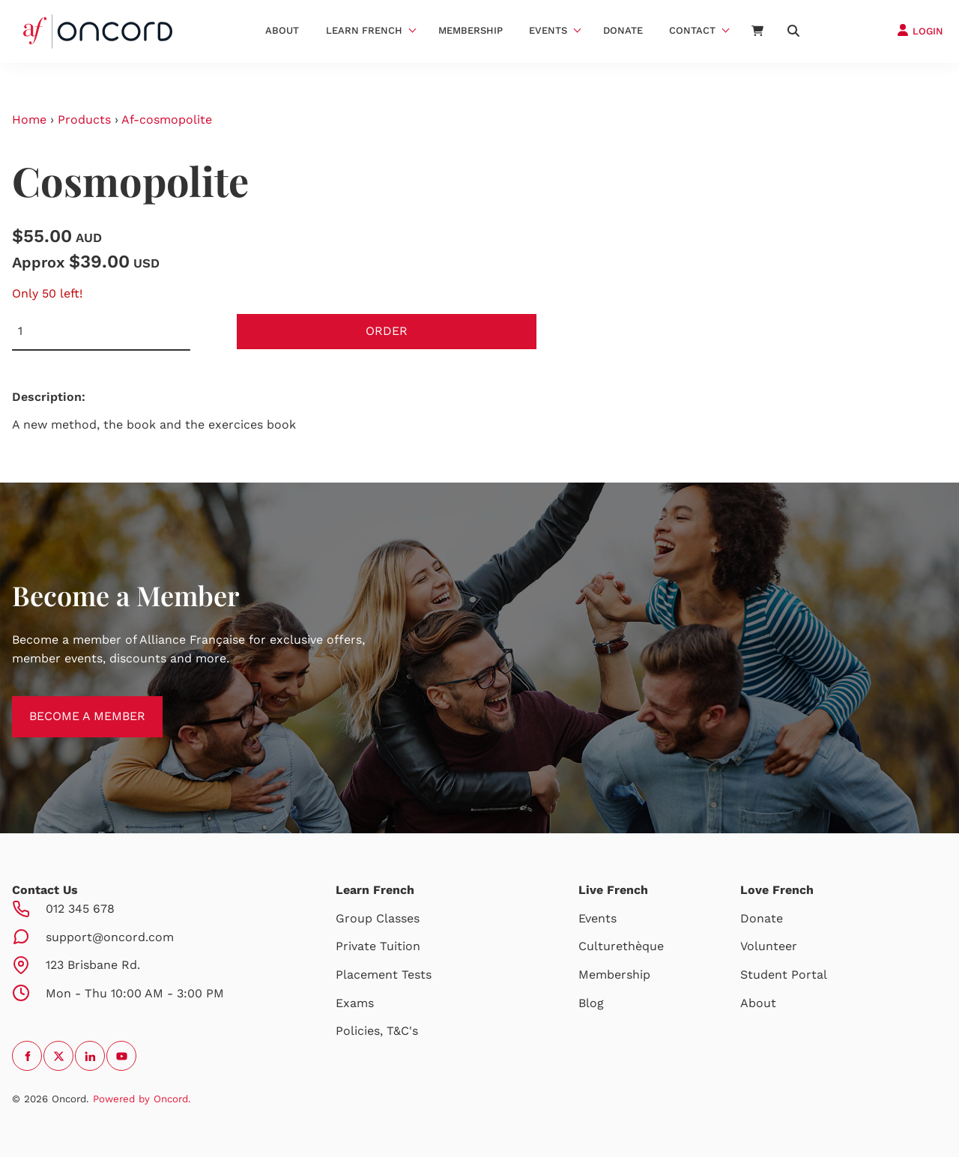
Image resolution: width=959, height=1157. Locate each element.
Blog (591, 1003)
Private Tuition (378, 946)
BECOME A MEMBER (70, 705)
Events (548, 30)
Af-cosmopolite (166, 119)
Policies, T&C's (377, 1031)
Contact (692, 30)
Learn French (364, 30)
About (282, 30)
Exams (355, 1003)
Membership (470, 30)
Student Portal (783, 974)
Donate (623, 30)
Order (387, 331)
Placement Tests (384, 974)
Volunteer (768, 946)
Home (29, 119)
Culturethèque (621, 946)
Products (84, 119)
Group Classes (378, 918)
